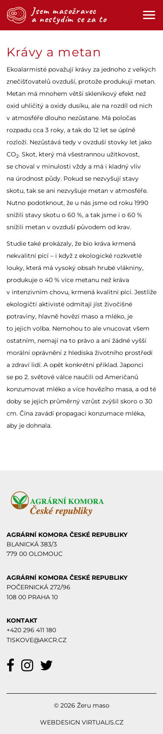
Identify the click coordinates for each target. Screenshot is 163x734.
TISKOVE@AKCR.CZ (37, 640)
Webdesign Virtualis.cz (81, 722)
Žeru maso (93, 705)
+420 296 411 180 (31, 630)
